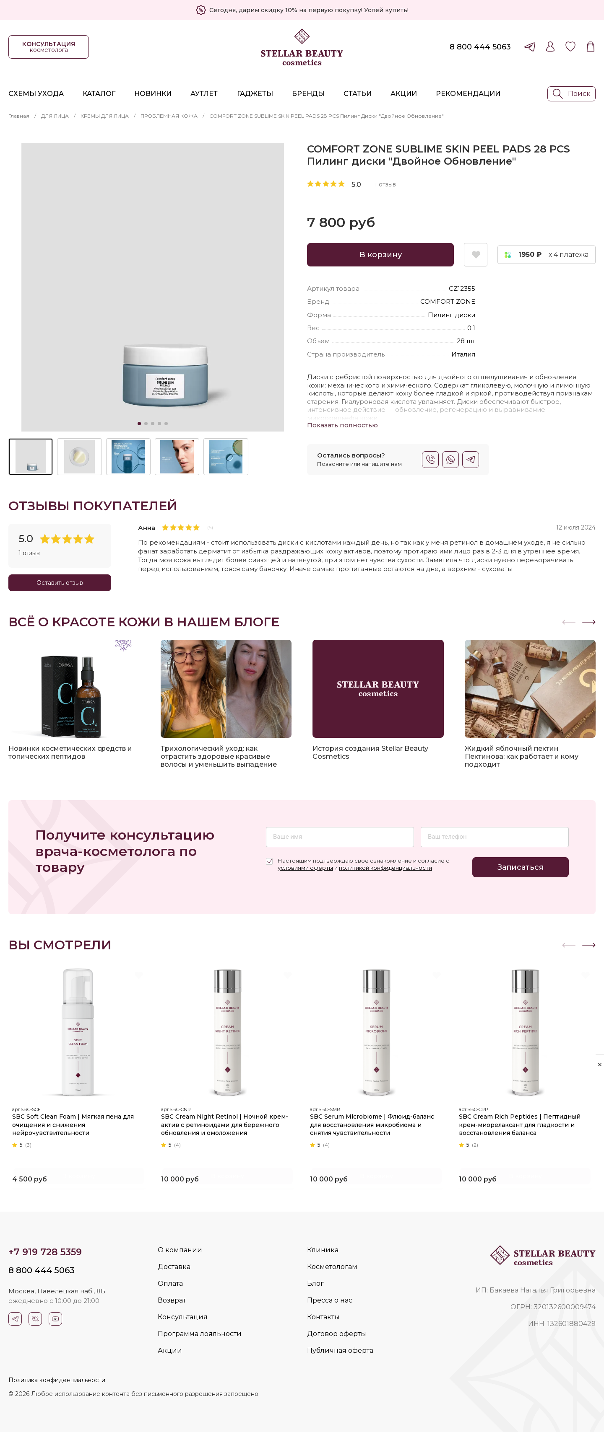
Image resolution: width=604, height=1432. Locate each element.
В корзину (380, 254)
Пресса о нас (329, 1300)
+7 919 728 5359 (45, 1252)
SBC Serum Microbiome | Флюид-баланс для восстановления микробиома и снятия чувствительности (375, 1122)
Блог (315, 1283)
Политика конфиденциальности (56, 1380)
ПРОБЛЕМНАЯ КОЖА (169, 116)
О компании (180, 1250)
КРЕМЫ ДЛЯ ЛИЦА (105, 116)
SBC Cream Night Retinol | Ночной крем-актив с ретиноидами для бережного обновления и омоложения (227, 1122)
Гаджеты (255, 94)
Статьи (358, 94)
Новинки (153, 94)
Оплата (170, 1283)
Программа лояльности (200, 1334)
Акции (404, 94)
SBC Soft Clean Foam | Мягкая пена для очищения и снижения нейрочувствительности (76, 1122)
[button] (589, 622)
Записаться (520, 867)
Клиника (322, 1250)
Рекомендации (468, 94)
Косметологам (332, 1267)
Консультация (183, 1317)
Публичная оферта (340, 1350)
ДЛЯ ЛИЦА (55, 116)
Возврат (172, 1300)
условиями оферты (305, 867)
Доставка (174, 1267)
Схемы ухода (36, 94)
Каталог (99, 94)
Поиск (572, 94)
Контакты (323, 1317)
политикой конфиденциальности (385, 867)
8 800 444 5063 (480, 47)
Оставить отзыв (59, 583)
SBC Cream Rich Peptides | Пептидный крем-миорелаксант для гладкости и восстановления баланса (522, 1122)
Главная (18, 116)
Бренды (308, 94)
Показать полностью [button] (342, 425)
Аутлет (204, 94)
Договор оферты (336, 1334)
